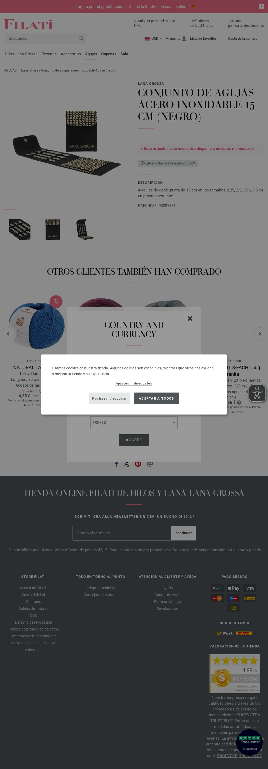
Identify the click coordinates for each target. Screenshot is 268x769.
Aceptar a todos (156, 398)
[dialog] (134, 385)
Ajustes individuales (134, 383)
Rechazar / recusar (109, 398)
